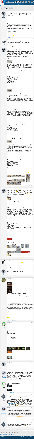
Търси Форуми (8, 5)
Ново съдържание (8, 4)
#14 (32, 422)
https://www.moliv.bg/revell (11, 403)
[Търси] (33, 4)
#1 (32, 11)
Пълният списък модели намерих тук (13, 34)
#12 (32, 394)
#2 (32, 39)
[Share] (31, 11)
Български (2, 436)
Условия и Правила (22, 436)
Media (13, 4)
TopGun (28, 234)
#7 (32, 278)
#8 (32, 322)
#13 (32, 407)
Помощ (31, 436)
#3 (32, 48)
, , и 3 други (12, 320)
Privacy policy (27, 436)
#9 (32, 362)
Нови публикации (2, 5)
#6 (32, 269)
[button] (11, 4)
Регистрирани (18, 4)
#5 (32, 260)
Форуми (2, 4)
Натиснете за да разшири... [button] (20, 416)
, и (11, 379)
